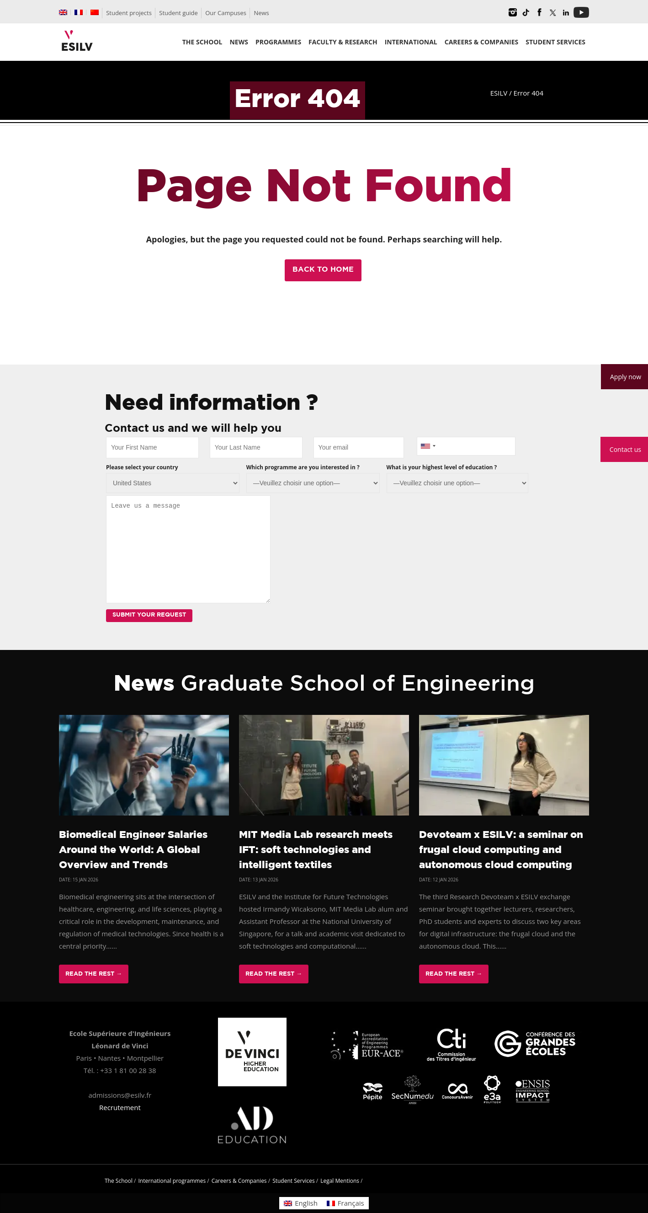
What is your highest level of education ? (442, 467)
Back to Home (323, 269)
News (261, 13)
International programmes (172, 1181)
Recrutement (120, 1107)
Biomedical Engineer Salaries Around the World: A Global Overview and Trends (133, 850)
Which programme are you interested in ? (303, 467)
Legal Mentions (339, 1181)
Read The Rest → (93, 974)
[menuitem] (63, 12)
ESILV (499, 92)
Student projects (129, 13)
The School (119, 1181)
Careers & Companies (239, 1181)
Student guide (178, 13)
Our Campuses (225, 13)
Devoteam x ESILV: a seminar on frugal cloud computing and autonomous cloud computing (501, 850)
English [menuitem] (306, 1203)
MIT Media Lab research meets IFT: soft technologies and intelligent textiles (316, 850)
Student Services (293, 1181)
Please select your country (142, 467)
